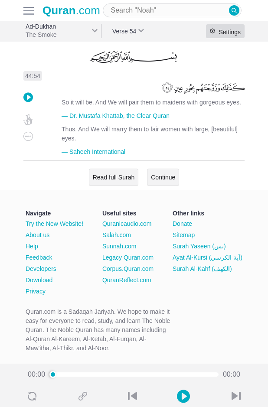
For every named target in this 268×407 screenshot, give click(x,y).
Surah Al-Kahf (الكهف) (202, 268)
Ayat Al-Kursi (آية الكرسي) (207, 257)
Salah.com (116, 234)
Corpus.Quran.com (128, 268)
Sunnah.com (119, 246)
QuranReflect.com (126, 280)
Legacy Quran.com (128, 257)
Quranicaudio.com (127, 223)
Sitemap (184, 234)
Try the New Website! (54, 223)
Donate (182, 223)
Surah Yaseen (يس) (199, 246)
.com (71, 10)
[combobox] (172, 10)
